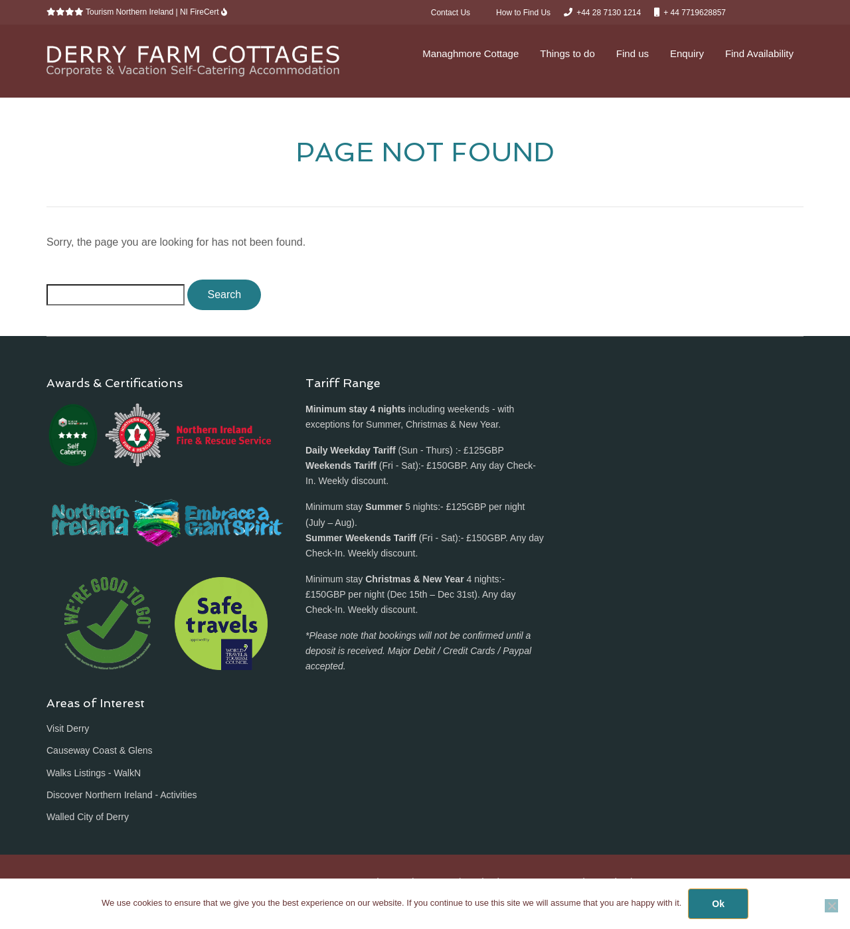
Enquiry (687, 53)
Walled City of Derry (87, 816)
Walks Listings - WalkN (93, 773)
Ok (718, 903)
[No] (831, 905)
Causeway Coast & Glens (99, 750)
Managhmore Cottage (470, 53)
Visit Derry (67, 728)
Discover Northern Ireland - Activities (121, 795)
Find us (632, 53)
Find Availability (759, 53)
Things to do (567, 53)
